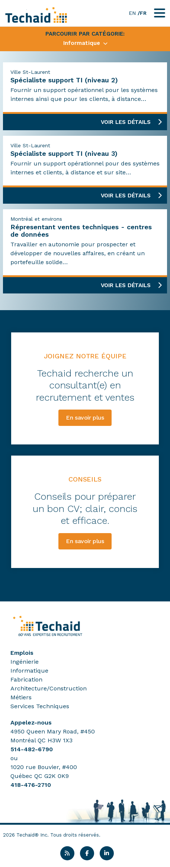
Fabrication (26, 679)
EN (132, 13)
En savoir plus (85, 417)
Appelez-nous (31, 722)
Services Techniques (39, 706)
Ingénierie (24, 661)
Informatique (29, 670)
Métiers (21, 697)
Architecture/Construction (48, 688)
